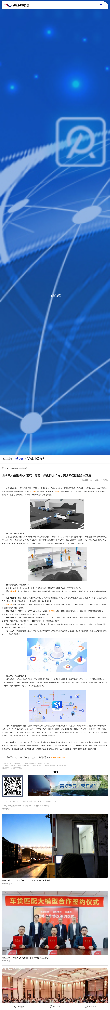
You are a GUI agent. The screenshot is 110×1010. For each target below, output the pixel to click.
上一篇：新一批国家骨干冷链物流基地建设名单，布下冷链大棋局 (29, 801)
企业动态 (7, 458)
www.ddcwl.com (58, 757)
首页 (6, 468)
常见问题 (29, 458)
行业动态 (18, 458)
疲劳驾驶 (52, 611)
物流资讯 (39, 458)
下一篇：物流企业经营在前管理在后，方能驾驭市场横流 (25, 806)
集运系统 (33, 491)
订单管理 (12, 591)
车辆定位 (9, 604)
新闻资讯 (14, 468)
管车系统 (58, 491)
